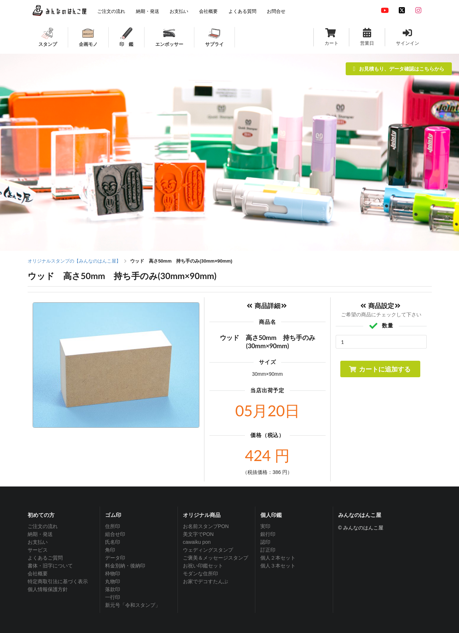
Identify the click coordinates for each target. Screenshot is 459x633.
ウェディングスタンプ (208, 550)
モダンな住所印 (200, 573)
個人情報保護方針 (48, 589)
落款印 (112, 589)
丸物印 (112, 581)
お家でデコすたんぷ (205, 581)
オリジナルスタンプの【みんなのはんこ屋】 (74, 261)
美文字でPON (198, 534)
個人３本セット (277, 566)
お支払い (38, 542)
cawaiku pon (197, 542)
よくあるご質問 (45, 558)
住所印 (112, 526)
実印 (265, 526)
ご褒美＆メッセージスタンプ (215, 558)
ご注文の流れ (43, 526)
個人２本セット (277, 558)
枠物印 (112, 573)
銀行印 (267, 534)
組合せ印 (115, 534)
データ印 (115, 558)
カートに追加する (380, 369)
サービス (38, 550)
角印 (110, 550)
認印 (265, 542)
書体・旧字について (50, 566)
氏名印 (112, 542)
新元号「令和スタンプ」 (132, 605)
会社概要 (38, 573)
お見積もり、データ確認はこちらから (398, 69)
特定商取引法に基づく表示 (58, 581)
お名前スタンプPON (206, 526)
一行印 (112, 597)
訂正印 (267, 550)
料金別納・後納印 (125, 566)
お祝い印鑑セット (203, 566)
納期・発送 (40, 534)
